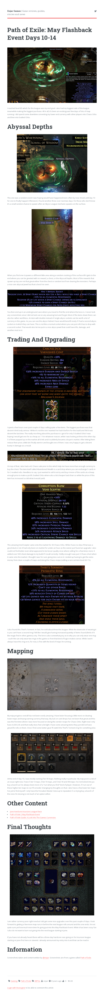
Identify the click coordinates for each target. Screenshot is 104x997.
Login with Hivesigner (16, 988)
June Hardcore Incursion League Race (26, 811)
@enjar (46, 957)
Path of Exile (86, 957)
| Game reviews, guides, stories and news (26, 13)
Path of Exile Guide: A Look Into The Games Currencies (33, 817)
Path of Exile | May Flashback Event (25, 814)
